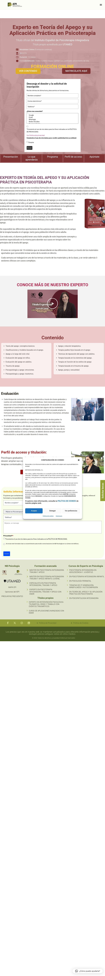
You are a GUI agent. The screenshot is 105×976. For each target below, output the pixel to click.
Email (52, 117)
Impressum (59, 516)
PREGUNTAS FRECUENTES (12, 596)
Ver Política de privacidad (36, 135)
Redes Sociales (52, 122)
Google (52, 115)
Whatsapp (52, 119)
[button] (79, 460)
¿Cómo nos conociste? (35, 111)
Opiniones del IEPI (12, 592)
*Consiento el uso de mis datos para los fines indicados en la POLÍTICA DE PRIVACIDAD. (52, 130)
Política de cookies (48, 516)
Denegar (52, 511)
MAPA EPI (12, 587)
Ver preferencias (71, 511)
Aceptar (34, 511)
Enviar (29, 148)
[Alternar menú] (101, 5)
